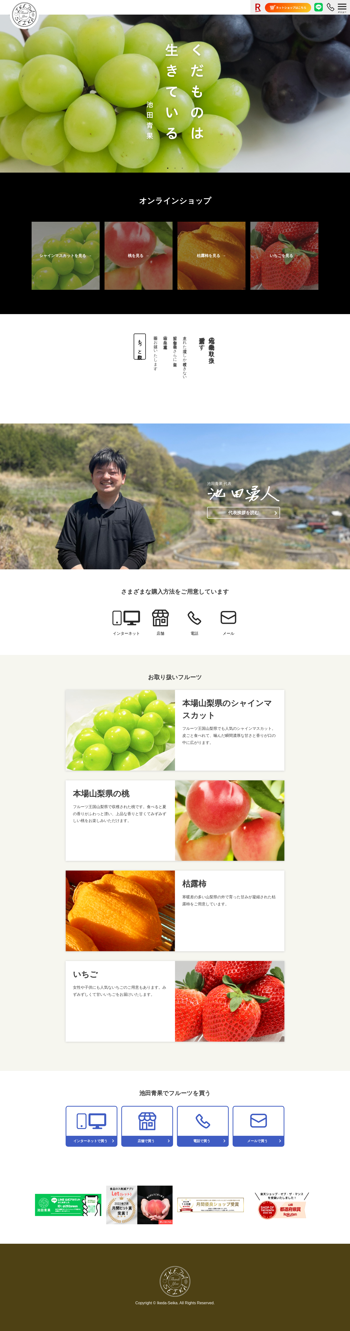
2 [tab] (175, 168)
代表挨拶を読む (243, 512)
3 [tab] (182, 168)
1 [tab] (167, 168)
